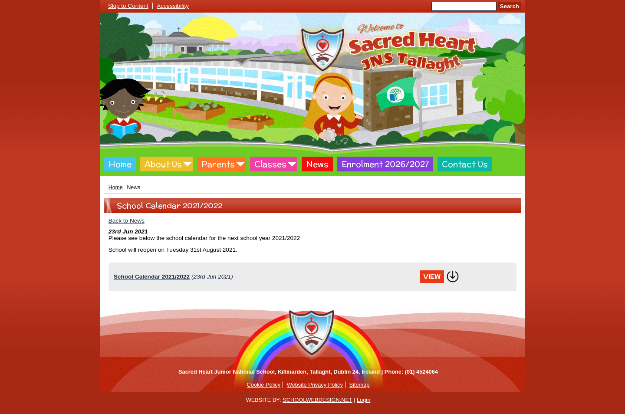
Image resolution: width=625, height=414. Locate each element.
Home (120, 164)
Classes (270, 164)
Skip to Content (128, 6)
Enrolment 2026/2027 (385, 164)
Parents (218, 164)
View (432, 276)
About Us (163, 164)
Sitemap (359, 384)
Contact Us (465, 164)
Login (363, 400)
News (317, 164)
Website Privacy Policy (315, 384)
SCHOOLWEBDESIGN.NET (317, 400)
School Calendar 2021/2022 (152, 276)
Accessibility (173, 6)
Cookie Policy (264, 384)
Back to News (127, 220)
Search (509, 6)
